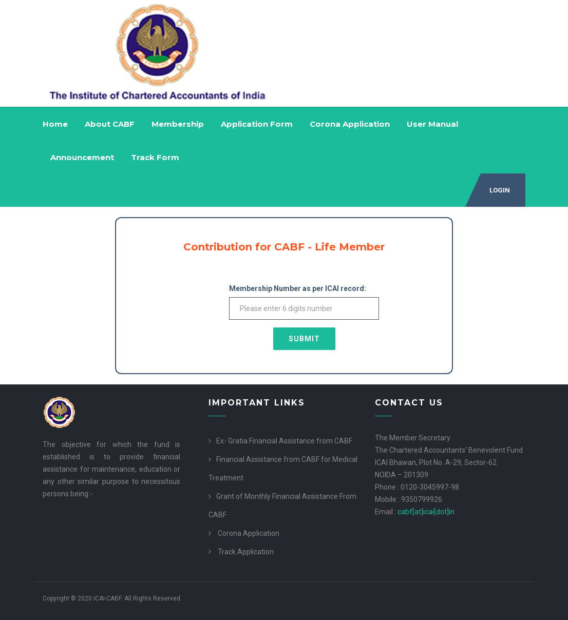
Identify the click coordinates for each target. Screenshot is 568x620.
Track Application (246, 552)
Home (55, 124)
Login (499, 190)
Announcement (82, 157)
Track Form (155, 157)
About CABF (110, 124)
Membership (178, 124)
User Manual (432, 124)
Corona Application (350, 124)
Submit (304, 339)
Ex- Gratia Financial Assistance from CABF (284, 441)
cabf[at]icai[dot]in (426, 512)
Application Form (257, 124)
